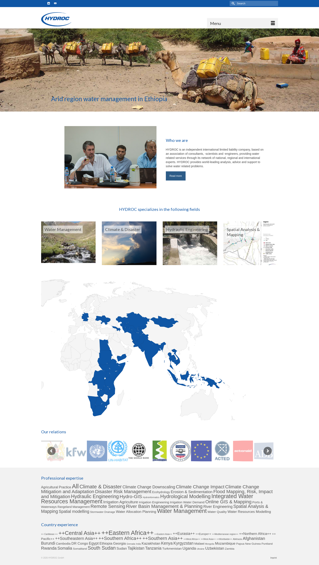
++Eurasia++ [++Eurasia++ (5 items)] (184, 533)
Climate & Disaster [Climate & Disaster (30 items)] (100, 486)
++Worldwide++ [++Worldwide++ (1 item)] (224, 539)
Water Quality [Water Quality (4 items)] (217, 511)
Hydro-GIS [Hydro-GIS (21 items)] (131, 496)
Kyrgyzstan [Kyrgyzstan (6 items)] (183, 543)
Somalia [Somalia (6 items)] (64, 548)
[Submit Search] (233, 3)
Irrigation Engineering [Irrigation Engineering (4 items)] (154, 502)
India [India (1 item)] (138, 544)
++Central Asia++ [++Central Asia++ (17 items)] (79, 533)
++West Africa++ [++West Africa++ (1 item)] (192, 539)
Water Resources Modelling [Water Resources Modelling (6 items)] (249, 512)
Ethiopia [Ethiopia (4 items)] (105, 543)
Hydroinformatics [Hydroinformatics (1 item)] (151, 497)
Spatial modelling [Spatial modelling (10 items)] (74, 511)
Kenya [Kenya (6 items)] (167, 543)
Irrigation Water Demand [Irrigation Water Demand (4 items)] (187, 502)
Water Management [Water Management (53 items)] (182, 511)
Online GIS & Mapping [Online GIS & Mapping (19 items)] (228, 501)
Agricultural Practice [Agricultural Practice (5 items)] (56, 487)
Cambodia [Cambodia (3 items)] (63, 543)
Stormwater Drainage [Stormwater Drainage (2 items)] (102, 511)
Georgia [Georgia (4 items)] (119, 543)
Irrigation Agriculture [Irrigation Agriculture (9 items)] (120, 502)
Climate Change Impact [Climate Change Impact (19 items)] (200, 486)
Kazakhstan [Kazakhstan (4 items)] (151, 543)
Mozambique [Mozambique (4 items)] (225, 543)
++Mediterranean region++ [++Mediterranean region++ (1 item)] (225, 534)
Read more (176, 175)
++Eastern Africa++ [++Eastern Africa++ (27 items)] (127, 532)
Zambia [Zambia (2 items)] (229, 548)
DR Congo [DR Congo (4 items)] (79, 543)
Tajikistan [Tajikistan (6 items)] (136, 548)
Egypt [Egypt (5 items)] (94, 543)
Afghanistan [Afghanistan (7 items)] (254, 538)
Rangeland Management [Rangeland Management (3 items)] (74, 506)
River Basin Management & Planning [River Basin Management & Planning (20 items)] (164, 506)
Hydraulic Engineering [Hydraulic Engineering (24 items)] (95, 496)
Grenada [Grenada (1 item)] (131, 544)
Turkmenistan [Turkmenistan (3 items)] (172, 548)
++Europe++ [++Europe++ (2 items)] (203, 534)
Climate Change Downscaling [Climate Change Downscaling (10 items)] (149, 487)
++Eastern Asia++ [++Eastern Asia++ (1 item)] (163, 534)
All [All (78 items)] (75, 486)
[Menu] (242, 23)
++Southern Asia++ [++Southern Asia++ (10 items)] (163, 538)
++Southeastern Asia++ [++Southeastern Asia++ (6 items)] (76, 538)
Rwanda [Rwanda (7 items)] (49, 548)
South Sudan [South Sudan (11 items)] (102, 548)
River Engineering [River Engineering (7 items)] (218, 507)
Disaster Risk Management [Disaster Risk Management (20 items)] (123, 491)
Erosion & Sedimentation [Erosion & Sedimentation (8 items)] (192, 492)
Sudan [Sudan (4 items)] (122, 548)
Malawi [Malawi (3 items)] (199, 543)
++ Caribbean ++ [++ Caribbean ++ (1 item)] (49, 534)
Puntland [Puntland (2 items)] (267, 543)
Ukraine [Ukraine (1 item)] (200, 549)
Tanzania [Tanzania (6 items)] (153, 548)
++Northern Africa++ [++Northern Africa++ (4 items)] (255, 534)
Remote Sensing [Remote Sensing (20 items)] (108, 506)
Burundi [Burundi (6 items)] (48, 543)
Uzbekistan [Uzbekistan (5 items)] (214, 548)
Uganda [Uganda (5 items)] (189, 548)
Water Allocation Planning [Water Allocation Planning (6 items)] (136, 512)
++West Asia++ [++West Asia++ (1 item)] (208, 539)
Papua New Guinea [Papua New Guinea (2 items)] (248, 543)
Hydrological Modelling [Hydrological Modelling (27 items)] (185, 496)
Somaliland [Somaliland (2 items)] (80, 548)
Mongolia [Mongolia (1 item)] (209, 544)
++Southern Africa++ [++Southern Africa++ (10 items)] (120, 538)
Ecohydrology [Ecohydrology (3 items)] (161, 492)
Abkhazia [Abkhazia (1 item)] (237, 539)
